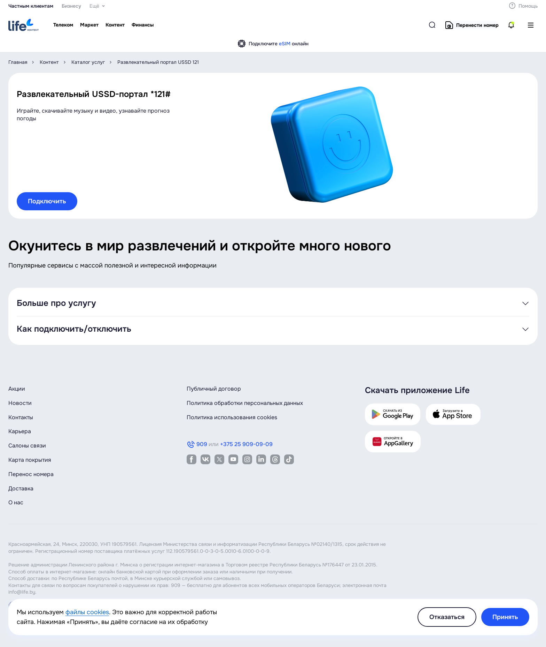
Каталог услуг (88, 62)
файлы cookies (87, 612)
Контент (49, 62)
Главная (17, 62)
